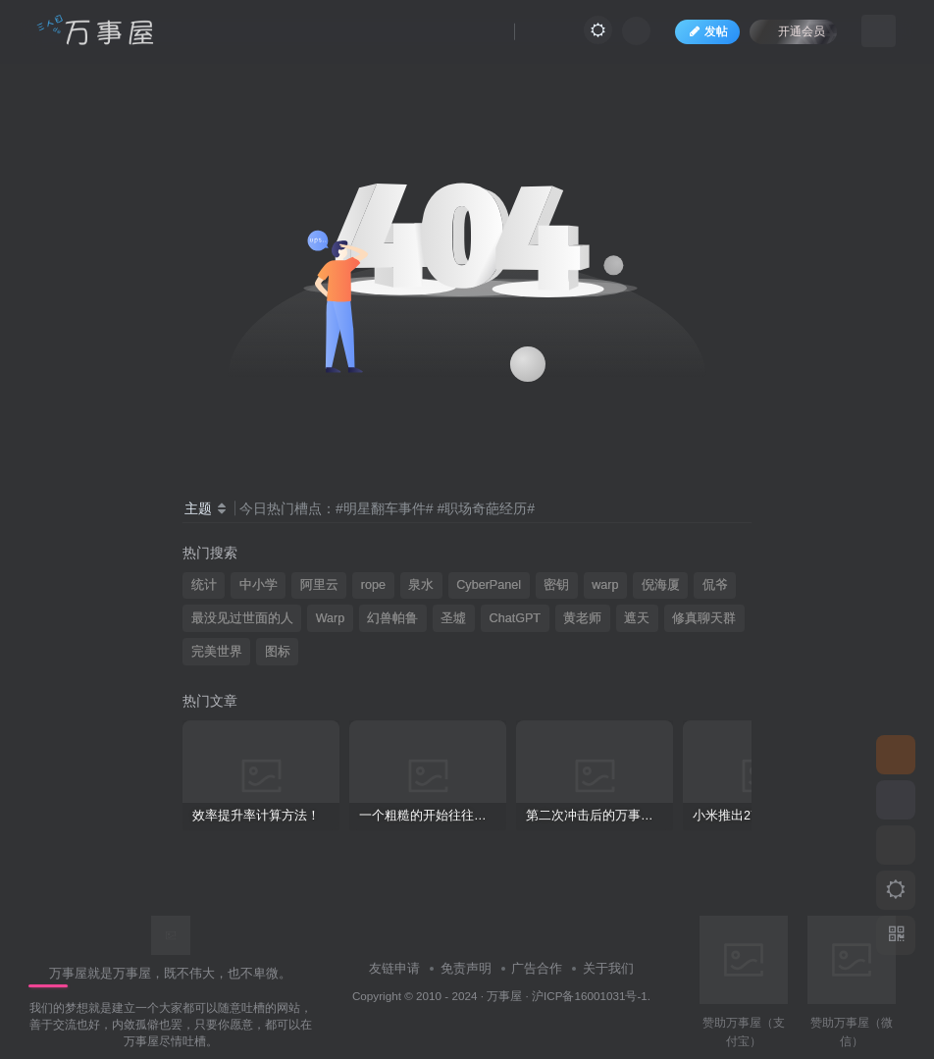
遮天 (636, 618)
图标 (277, 652)
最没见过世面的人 (242, 618)
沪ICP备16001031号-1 (590, 995)
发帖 (705, 33)
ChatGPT (516, 618)
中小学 (258, 585)
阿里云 (319, 585)
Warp (330, 618)
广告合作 (536, 968)
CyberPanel (488, 585)
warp (605, 585)
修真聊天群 (704, 618)
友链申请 (394, 968)
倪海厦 (661, 585)
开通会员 (791, 32)
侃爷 (715, 585)
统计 (204, 585)
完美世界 (216, 652)
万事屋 (504, 995)
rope (373, 585)
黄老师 (582, 618)
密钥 (556, 585)
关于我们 (608, 968)
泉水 (421, 585)
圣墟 (453, 618)
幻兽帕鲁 (392, 618)
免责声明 (466, 968)
